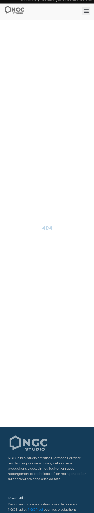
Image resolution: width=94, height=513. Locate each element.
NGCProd (35, 509)
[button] (86, 10)
